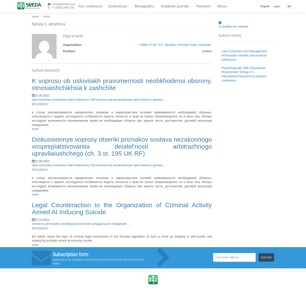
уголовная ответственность (71, 99)
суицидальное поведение (109, 223)
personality (53, 223)
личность (38, 223)
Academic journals (175, 6)
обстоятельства (101, 99)
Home (35, 16)
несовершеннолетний (76, 223)
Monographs (144, 6)
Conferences (117, 6)
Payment (203, 6)
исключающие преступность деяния (138, 99)
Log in (276, 6)
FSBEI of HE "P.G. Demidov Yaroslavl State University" (176, 44)
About (221, 6)
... (164, 99)
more (35, 129)
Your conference (90, 6)
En (289, 6)
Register (265, 6)
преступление (42, 99)
